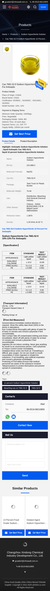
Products (14, 34)
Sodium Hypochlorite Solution (33, 34)
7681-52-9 (36, 388)
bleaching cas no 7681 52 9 (15, 388)
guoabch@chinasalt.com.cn (15, 2)
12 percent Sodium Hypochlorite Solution (21, 383)
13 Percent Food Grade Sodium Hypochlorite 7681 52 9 (13, 522)
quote (43, 7)
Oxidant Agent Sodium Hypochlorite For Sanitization (36, 522)
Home (4, 34)
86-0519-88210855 (39, 2)
